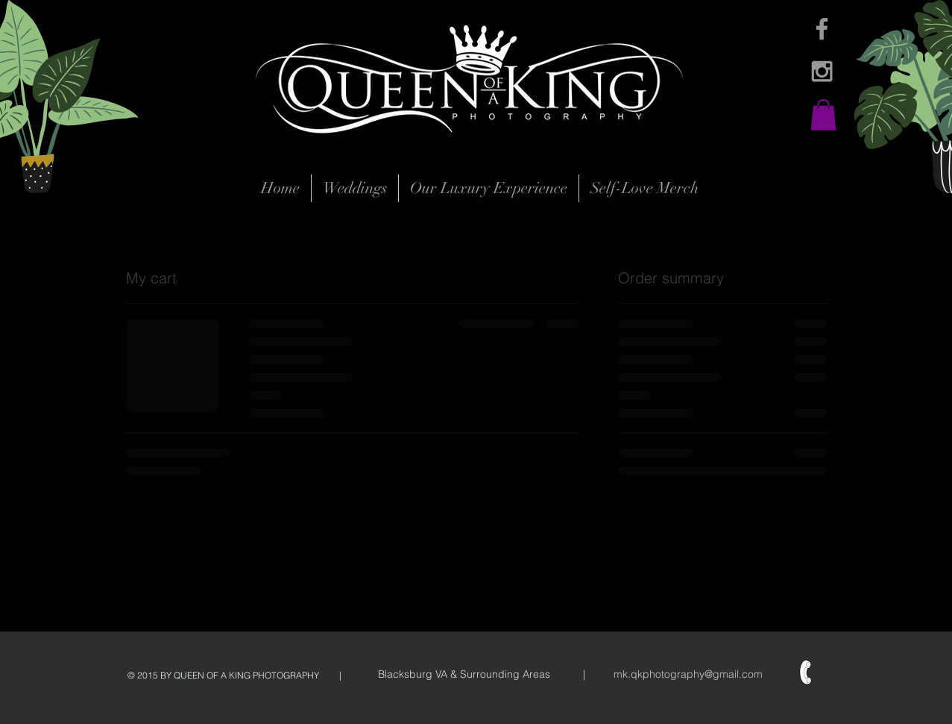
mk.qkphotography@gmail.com (688, 674)
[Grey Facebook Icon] (821, 28)
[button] (823, 114)
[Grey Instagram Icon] (821, 71)
